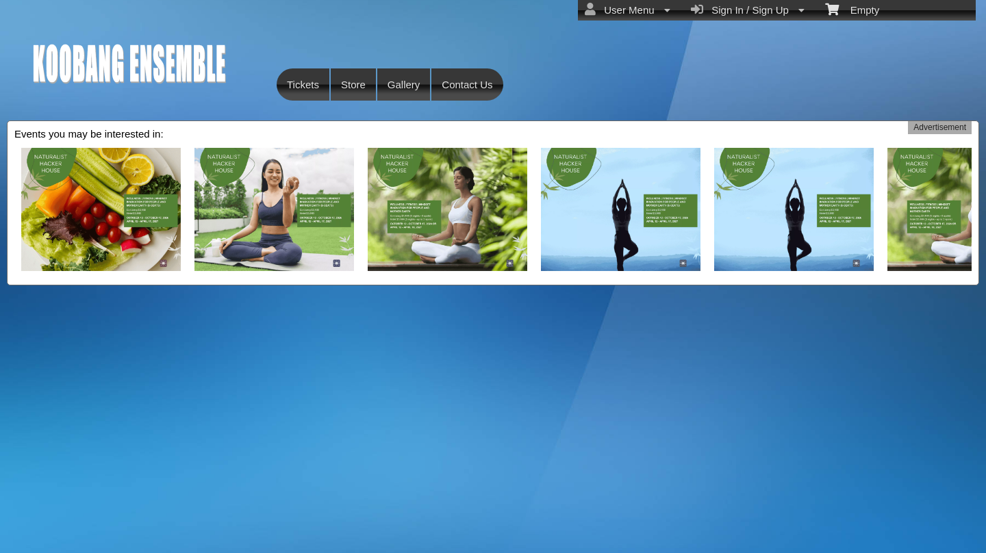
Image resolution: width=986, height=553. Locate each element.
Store (353, 84)
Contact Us (467, 84)
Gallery (404, 84)
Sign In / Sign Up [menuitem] (748, 9)
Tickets (303, 84)
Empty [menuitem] (852, 9)
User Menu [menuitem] (627, 9)
